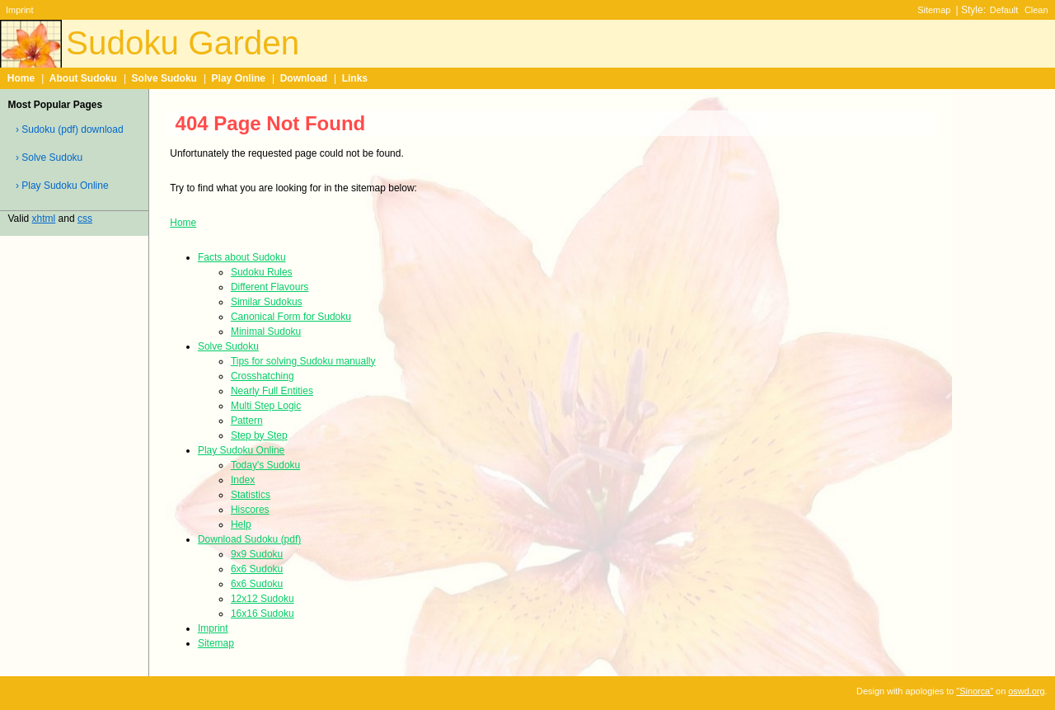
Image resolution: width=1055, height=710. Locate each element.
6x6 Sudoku (257, 569)
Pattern (247, 420)
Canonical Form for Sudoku (291, 316)
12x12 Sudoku (262, 598)
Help (241, 524)
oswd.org (1026, 691)
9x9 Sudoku (257, 554)
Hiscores (250, 509)
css (84, 218)
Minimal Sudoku (266, 331)
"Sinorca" (974, 691)
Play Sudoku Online (241, 450)
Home (21, 78)
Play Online (238, 78)
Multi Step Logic (266, 405)
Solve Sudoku (164, 78)
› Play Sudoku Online (62, 185)
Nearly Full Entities (272, 391)
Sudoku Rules (262, 272)
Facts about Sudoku (242, 257)
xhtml (44, 218)
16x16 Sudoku (262, 613)
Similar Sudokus (266, 302)
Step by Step (259, 435)
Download (303, 78)
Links (355, 78)
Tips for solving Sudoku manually (303, 361)
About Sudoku (83, 78)
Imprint (19, 10)
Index (243, 480)
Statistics (250, 495)
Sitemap (933, 10)
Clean (1036, 10)
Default (1004, 10)
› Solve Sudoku (49, 157)
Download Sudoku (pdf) (249, 539)
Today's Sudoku (265, 465)
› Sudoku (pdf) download (70, 129)
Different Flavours (269, 287)
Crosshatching (262, 376)
